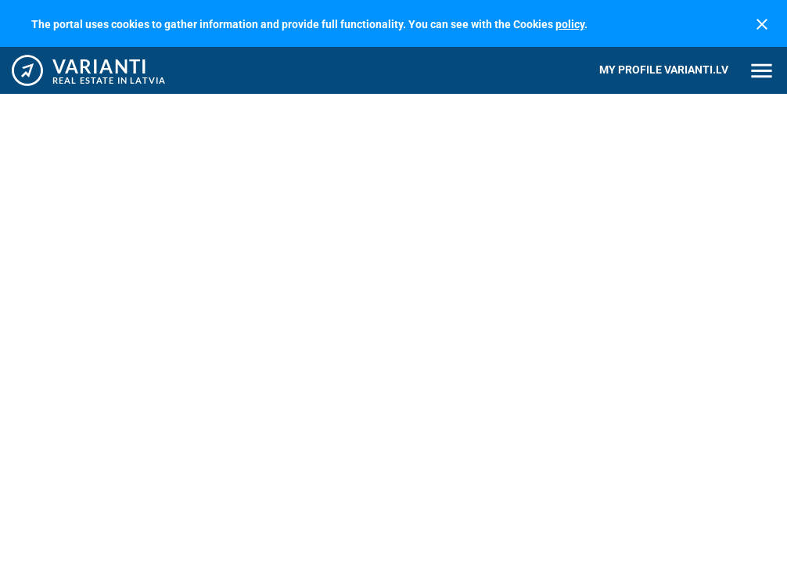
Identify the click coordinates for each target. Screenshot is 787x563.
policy (569, 24)
